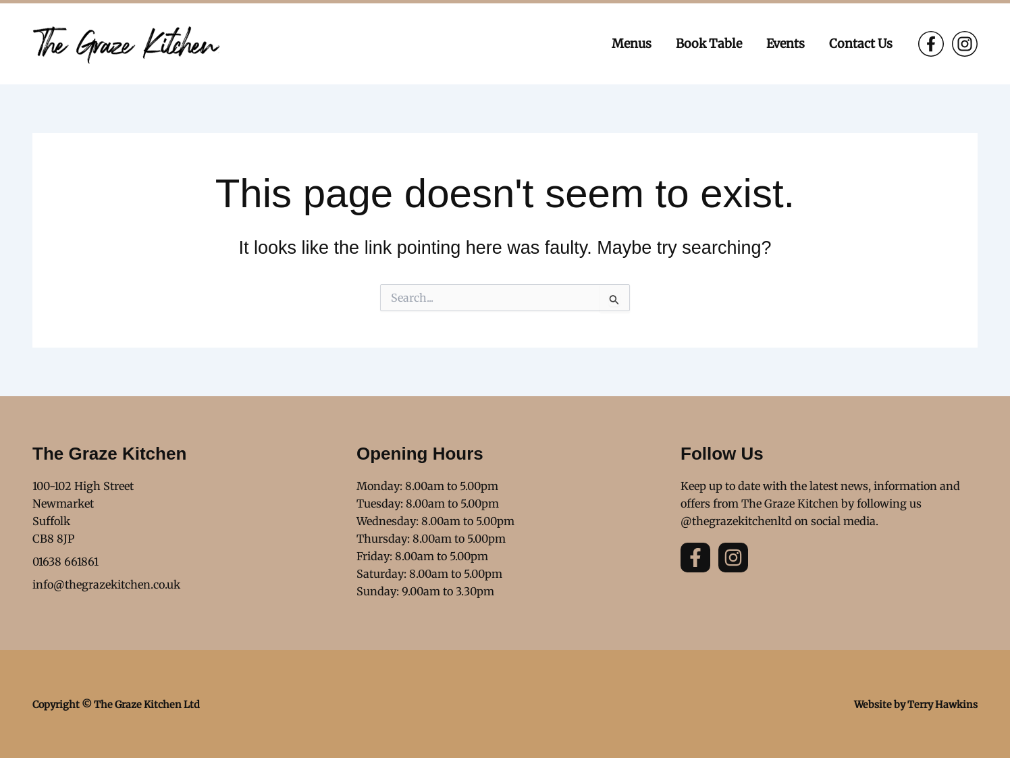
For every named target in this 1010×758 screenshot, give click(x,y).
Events (785, 43)
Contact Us (861, 43)
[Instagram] (965, 44)
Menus (632, 43)
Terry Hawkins (942, 705)
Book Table (709, 43)
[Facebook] (931, 44)
